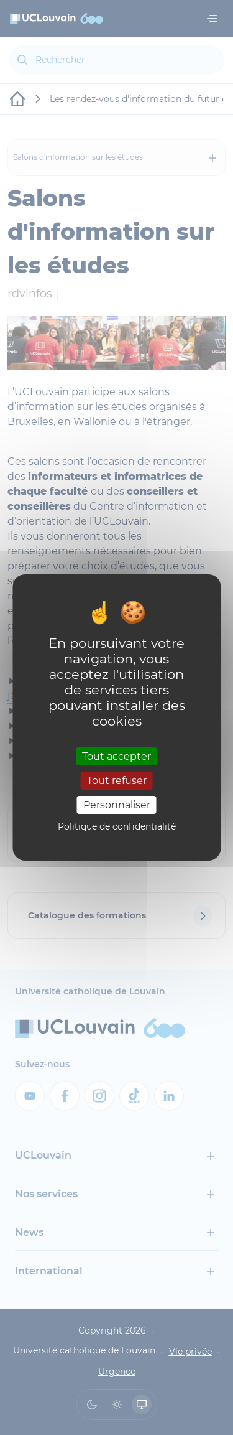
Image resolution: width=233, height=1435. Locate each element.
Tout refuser (117, 781)
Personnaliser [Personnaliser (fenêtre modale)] (116, 805)
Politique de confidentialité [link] (117, 826)
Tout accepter (116, 756)
